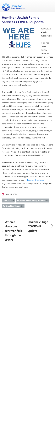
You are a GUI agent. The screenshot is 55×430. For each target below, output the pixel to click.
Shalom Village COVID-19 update (40, 226)
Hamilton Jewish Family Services (32, 200)
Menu (49, 6)
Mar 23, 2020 (9, 194)
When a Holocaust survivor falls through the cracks (12, 230)
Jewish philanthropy (13, 206)
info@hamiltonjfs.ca (35, 180)
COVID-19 (8, 200)
